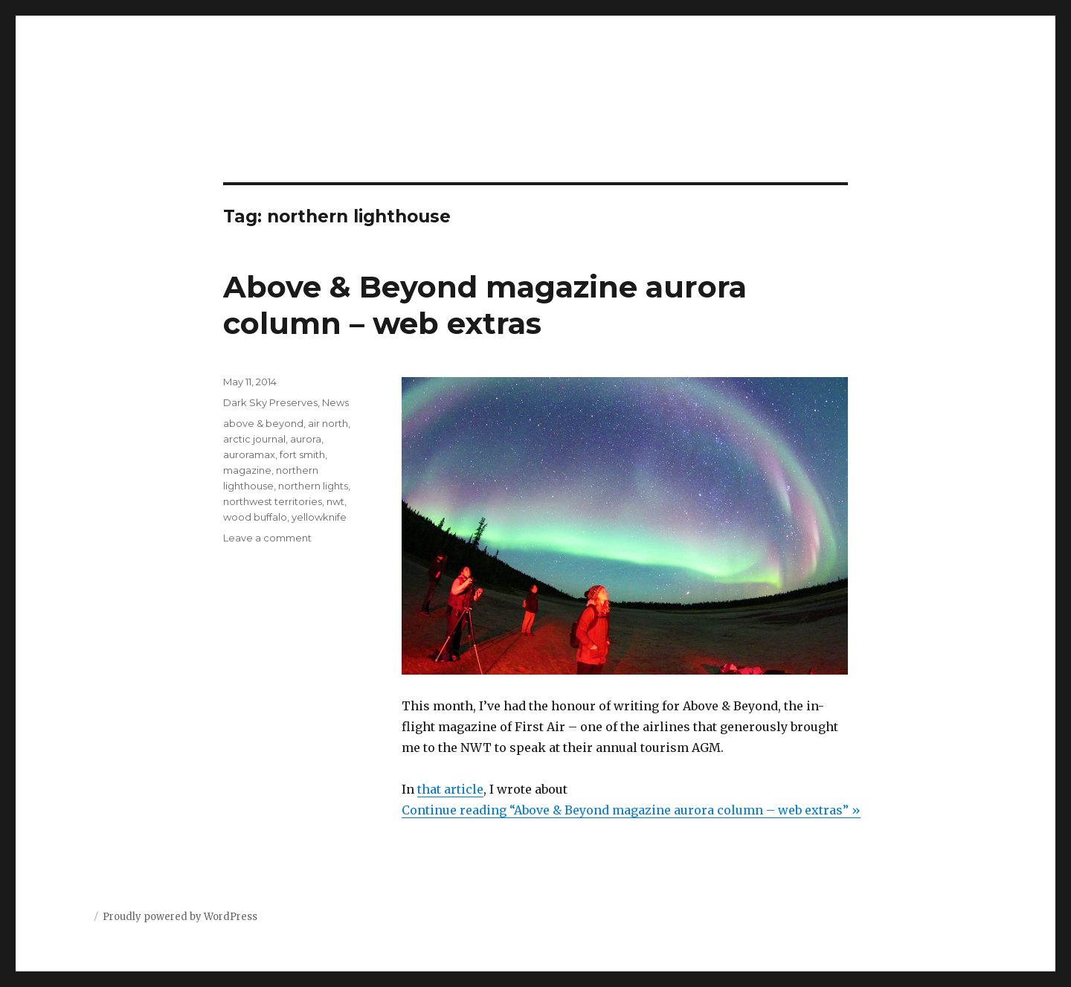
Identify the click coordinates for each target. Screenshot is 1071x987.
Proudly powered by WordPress (180, 916)
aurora (305, 439)
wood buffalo (255, 517)
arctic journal (254, 439)
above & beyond (263, 423)
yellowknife (319, 517)
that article (450, 789)
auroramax (249, 454)
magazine (247, 470)
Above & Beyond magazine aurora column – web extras (485, 305)
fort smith (302, 454)
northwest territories (272, 501)
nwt (335, 501)
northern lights (313, 486)
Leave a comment (267, 538)
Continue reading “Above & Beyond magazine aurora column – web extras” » (631, 810)
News (335, 402)
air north (328, 423)
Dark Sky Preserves (270, 402)
